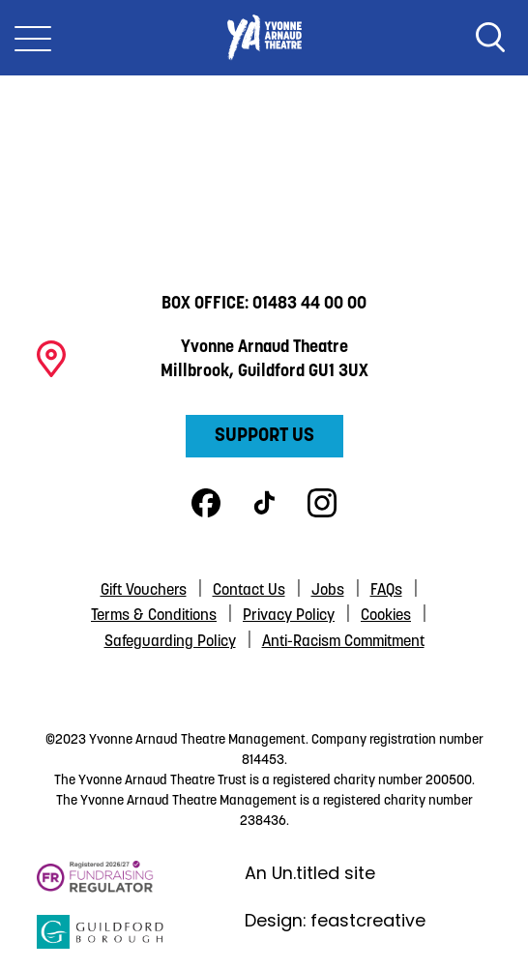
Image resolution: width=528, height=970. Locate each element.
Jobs (327, 591)
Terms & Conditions (154, 616)
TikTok (264, 502)
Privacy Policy (289, 616)
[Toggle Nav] (33, 37)
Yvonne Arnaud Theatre (264, 38)
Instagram (322, 502)
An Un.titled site (310, 873)
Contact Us (249, 591)
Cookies (386, 616)
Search (490, 38)
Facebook (205, 502)
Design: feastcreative (335, 920)
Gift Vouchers (144, 591)
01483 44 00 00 (309, 304)
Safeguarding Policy (170, 642)
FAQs (386, 591)
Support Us (264, 436)
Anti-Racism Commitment (343, 642)
